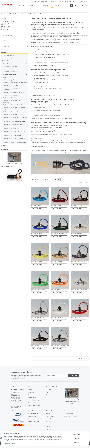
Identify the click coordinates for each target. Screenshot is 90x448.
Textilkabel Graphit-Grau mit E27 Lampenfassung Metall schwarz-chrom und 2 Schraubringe (79, 262)
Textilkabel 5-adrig (7, 69)
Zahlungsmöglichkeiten (34, 405)
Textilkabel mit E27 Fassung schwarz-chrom (14, 121)
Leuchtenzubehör (5, 46)
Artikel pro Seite (46, 179)
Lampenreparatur (68, 413)
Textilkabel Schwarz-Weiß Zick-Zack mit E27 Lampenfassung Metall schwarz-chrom (60, 346)
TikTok (47, 424)
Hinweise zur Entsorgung (34, 400)
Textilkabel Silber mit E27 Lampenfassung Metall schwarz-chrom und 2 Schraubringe (39, 318)
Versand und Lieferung (34, 395)
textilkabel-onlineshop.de (34, 424)
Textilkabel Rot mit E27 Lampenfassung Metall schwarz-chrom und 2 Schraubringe (79, 318)
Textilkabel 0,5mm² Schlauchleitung (11, 71)
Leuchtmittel (4, 49)
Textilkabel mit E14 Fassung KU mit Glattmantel (14, 92)
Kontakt (61, 1)
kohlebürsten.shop (33, 413)
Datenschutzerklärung (36, 375)
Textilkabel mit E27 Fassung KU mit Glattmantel (14, 105)
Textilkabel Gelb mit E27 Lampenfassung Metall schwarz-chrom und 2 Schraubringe (39, 262)
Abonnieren (74, 375)
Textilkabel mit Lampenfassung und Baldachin (14, 142)
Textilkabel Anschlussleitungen (10, 55)
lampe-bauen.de (32, 416)
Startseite (33, 1)
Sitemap (48, 395)
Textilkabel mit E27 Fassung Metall (11, 114)
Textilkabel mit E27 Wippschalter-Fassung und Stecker (14, 139)
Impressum (6, 443)
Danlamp (5, 77)
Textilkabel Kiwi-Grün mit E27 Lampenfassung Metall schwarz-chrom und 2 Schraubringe (39, 290)
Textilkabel (4, 52)
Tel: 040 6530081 (83, 1)
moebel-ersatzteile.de (33, 421)
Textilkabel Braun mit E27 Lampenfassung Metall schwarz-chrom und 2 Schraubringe (79, 206)
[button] (75, 5)
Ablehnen (76, 442)
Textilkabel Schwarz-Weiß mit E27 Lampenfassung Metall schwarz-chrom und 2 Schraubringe (79, 290)
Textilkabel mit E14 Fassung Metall (11, 95)
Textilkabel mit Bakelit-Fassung (10, 85)
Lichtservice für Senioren (70, 416)
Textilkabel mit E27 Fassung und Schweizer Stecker (13, 125)
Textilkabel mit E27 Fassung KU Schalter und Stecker (14, 108)
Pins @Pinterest (50, 421)
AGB (47, 392)
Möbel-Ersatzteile (5, 145)
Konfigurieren (76, 438)
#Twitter (48, 413)
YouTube (48, 426)
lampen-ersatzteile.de (33, 419)
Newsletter (31, 392)
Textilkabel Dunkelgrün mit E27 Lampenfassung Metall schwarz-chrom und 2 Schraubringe (59, 234)
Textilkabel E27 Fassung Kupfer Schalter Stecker (15, 82)
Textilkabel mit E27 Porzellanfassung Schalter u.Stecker (14, 132)
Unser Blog (68, 1)
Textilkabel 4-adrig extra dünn (9, 66)
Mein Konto (54, 1)
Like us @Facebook (50, 419)
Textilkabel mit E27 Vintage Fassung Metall (13, 135)
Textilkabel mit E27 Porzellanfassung (12, 128)
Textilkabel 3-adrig (7, 63)
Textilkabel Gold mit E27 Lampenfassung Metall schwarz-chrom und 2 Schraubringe (59, 262)
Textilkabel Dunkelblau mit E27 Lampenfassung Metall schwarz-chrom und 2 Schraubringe (39, 234)
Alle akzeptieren (76, 434)
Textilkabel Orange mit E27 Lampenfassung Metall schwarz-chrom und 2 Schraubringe (59, 290)
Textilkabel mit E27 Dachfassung (11, 98)
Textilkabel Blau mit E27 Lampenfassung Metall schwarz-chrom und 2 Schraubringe (39, 206)
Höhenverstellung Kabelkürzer (10, 80)
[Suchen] (62, 5)
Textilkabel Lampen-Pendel (9, 74)
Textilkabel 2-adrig (7, 60)
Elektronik (3, 44)
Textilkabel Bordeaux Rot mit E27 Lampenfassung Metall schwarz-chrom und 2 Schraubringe (59, 206)
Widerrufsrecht (32, 397)
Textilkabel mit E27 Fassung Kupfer (11, 112)
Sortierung (35, 179)
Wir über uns (31, 402)
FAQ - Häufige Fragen (43, 1)
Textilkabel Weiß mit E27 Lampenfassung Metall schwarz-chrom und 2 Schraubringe (59, 318)
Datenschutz (13, 443)
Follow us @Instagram (51, 416)
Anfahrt (75, 1)
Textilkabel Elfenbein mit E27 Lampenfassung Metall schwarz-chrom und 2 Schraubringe (79, 234)
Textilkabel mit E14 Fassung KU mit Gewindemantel (11, 88)
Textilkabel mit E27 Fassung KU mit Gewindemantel (11, 101)
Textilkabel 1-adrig (7, 58)
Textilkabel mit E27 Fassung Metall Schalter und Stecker (15, 118)
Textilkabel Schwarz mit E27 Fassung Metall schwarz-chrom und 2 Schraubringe (39, 346)
